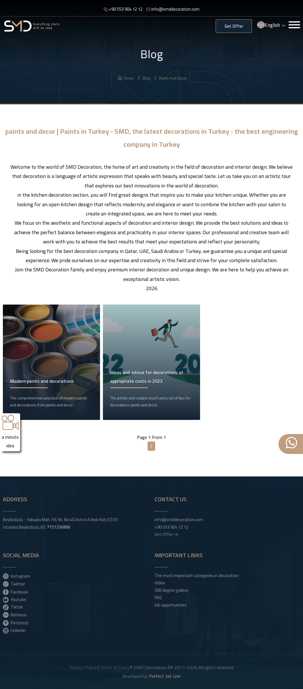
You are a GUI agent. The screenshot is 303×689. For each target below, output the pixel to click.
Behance (15, 615)
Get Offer (234, 26)
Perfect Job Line (164, 676)
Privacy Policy (83, 667)
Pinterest (16, 623)
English (271, 25)
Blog (143, 78)
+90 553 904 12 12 (122, 9)
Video (160, 583)
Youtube (14, 599)
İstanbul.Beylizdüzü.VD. (36, 527)
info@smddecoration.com (173, 9)
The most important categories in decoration (196, 575)
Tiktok (13, 607)
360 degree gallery (171, 590)
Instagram (16, 576)
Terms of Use (113, 667)
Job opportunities (171, 605)
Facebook (15, 592)
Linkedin (14, 630)
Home (126, 78)
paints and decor (170, 78)
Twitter (14, 584)
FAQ (158, 597)
